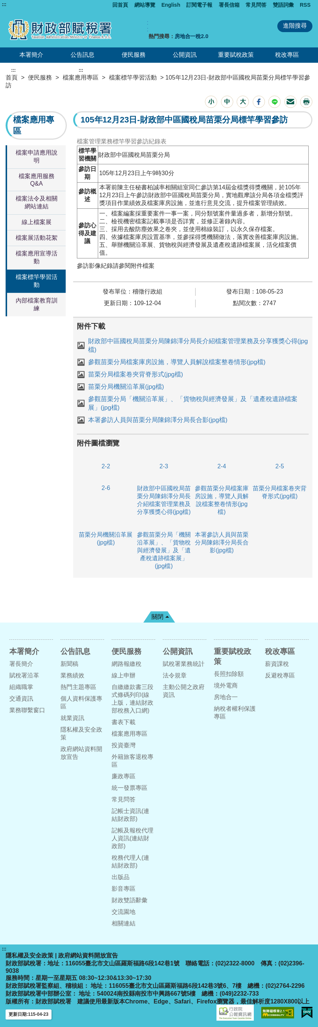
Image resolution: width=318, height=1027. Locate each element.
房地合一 (226, 697)
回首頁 (120, 5)
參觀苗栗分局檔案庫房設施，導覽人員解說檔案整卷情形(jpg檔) (177, 362)
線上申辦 (123, 675)
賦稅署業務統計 (184, 664)
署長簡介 (21, 664)
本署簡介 (31, 55)
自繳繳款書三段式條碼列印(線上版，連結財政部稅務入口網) (132, 699)
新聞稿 (69, 664)
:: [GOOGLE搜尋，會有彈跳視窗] (147, 25)
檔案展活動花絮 (36, 238)
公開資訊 (185, 55)
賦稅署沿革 (24, 675)
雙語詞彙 (283, 5)
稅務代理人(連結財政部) (130, 861)
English (170, 5)
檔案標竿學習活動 (133, 77)
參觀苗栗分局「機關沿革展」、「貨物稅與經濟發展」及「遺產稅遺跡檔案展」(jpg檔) (192, 403)
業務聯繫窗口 (27, 710)
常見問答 (256, 5)
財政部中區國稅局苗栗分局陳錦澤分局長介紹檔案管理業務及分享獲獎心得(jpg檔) (198, 345)
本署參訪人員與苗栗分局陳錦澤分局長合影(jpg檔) (158, 419)
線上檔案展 (37, 222)
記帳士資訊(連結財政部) (130, 815)
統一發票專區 (129, 788)
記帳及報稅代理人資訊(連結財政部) (132, 838)
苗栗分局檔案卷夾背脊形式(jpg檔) (135, 374)
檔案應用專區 (81, 77)
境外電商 (226, 685)
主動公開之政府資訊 (184, 691)
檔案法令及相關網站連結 (36, 202)
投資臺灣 (123, 745)
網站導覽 (144, 5)
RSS (305, 5)
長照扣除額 (229, 674)
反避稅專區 (280, 675)
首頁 (12, 77)
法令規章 (175, 675)
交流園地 (123, 912)
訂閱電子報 (199, 5)
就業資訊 (72, 718)
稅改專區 (287, 55)
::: (4, 4)
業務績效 (72, 675)
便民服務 (134, 55)
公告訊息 (82, 55)
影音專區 (123, 888)
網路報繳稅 (126, 664)
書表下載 (123, 722)
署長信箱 (229, 5)
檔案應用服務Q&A (36, 180)
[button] (211, 102)
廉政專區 (123, 776)
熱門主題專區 (78, 687)
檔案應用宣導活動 (36, 257)
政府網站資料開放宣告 (81, 753)
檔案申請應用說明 (36, 156)
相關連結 (123, 923)
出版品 (121, 877)
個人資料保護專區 (81, 702)
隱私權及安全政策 (81, 733)
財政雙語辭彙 (129, 900)
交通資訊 (21, 698)
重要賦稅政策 (236, 55)
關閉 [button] (157, 617)
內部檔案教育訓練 (36, 304)
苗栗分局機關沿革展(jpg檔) (126, 386)
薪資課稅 (277, 664)
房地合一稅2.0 (191, 36)
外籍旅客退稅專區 (132, 761)
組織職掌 (21, 687)
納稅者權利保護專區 (235, 712)
